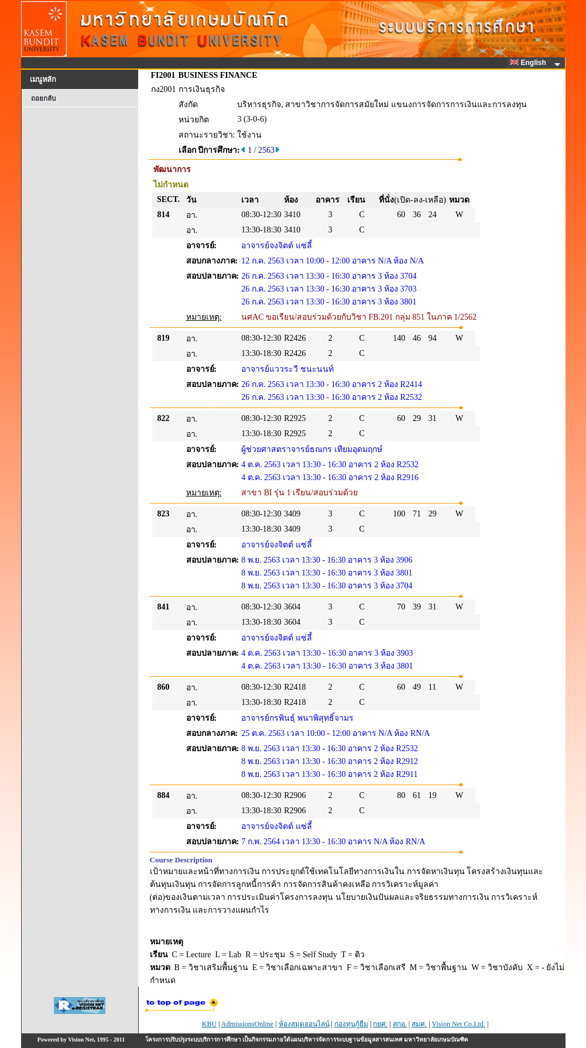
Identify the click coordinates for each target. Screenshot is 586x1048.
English (530, 63)
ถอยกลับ (43, 98)
